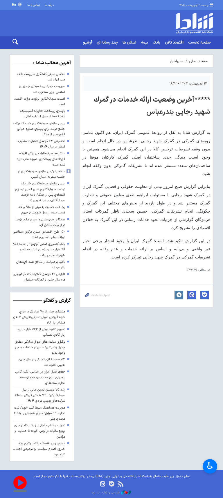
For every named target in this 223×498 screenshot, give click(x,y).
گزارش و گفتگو (57, 300)
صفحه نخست (199, 43)
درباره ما (49, 5)
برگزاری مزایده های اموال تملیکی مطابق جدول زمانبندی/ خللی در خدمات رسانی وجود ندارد (40, 347)
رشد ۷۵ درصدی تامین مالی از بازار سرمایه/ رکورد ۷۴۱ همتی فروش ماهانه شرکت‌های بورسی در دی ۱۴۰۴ (40, 395)
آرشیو (87, 43)
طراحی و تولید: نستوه (111, 492)
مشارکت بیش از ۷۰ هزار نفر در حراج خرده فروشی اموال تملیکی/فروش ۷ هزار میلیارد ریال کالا (39, 317)
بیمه (144, 43)
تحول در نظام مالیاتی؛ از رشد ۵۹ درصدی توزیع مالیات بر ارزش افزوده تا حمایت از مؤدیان (40, 431)
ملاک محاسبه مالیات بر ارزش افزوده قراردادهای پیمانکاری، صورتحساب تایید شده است (41, 159)
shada (190, 23)
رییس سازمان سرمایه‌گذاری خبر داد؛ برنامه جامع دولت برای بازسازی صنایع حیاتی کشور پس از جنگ (39, 129)
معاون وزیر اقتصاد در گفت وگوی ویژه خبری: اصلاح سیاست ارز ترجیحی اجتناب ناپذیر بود (39, 449)
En (14, 5)
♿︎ (210, 466)
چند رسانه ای (107, 43)
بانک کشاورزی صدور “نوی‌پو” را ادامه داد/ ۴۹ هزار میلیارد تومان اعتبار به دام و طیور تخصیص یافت (39, 250)
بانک (156, 43)
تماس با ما (33, 5)
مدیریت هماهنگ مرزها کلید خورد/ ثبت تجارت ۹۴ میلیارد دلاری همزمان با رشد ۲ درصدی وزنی (39, 413)
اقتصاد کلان (174, 43)
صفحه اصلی (198, 61)
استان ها (129, 43)
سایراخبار (176, 61)
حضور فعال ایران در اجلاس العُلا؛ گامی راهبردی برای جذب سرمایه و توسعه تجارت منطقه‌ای (40, 377)
